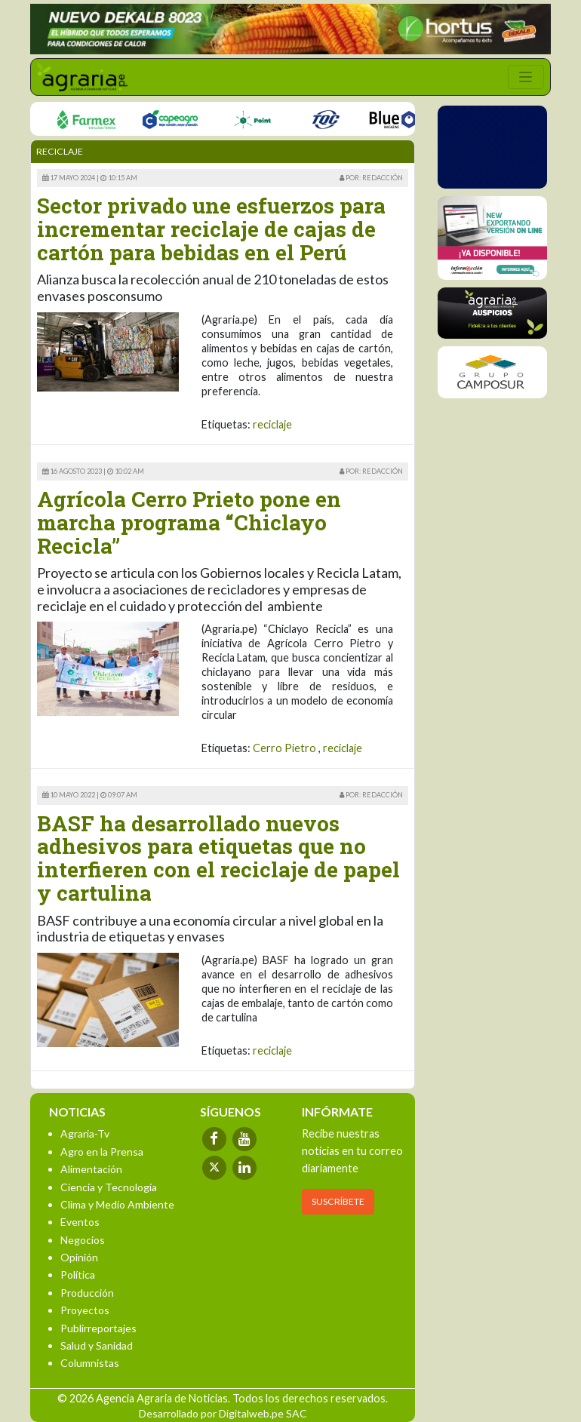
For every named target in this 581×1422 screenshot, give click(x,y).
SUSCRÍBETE (338, 1201)
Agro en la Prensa (101, 1151)
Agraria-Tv (84, 1133)
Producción (87, 1292)
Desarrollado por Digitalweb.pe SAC (223, 1413)
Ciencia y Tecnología (108, 1187)
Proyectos (84, 1310)
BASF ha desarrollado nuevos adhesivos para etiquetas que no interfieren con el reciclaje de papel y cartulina (218, 858)
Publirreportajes (98, 1328)
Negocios (82, 1239)
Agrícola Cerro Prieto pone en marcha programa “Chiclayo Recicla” (189, 522)
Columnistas (89, 1362)
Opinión (79, 1257)
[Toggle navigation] (526, 77)
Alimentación (91, 1168)
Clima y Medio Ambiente (117, 1204)
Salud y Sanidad (96, 1345)
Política (77, 1274)
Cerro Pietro (284, 748)
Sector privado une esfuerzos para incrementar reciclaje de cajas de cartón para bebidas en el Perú (211, 229)
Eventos (80, 1221)
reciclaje (272, 424)
